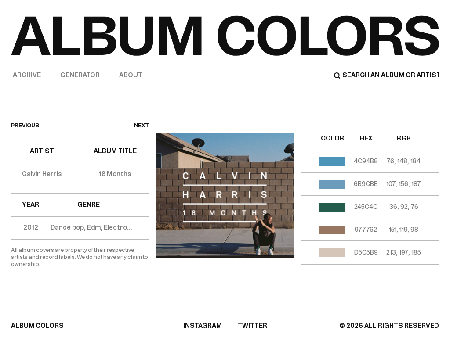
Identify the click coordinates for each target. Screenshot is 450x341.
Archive (27, 75)
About (130, 75)
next (141, 125)
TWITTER (252, 326)
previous (25, 125)
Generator (80, 75)
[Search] (386, 75)
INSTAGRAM (202, 326)
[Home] (225, 35)
